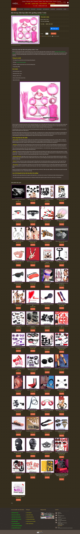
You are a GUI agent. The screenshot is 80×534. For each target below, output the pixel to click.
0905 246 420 (49, 24)
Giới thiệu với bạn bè (56, 36)
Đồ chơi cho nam (20, 9)
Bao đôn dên (53, 9)
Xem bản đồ (60, 525)
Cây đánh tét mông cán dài (61, 304)
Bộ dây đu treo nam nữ (18, 304)
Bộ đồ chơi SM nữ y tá (32, 473)
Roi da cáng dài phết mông (33, 410)
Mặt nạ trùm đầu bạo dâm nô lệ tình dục (32, 452)
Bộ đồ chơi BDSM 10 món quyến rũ (18, 473)
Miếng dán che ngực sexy (33, 241)
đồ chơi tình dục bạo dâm (21, 62)
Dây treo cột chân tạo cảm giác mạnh (33, 261)
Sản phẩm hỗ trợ (59, 9)
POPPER (65, 9)
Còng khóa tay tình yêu (47, 368)
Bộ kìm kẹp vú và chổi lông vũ (61, 220)
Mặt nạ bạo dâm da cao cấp (18, 452)
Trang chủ (14, 9)
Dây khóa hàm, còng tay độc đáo (61, 261)
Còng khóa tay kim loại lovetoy (61, 199)
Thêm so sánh (50, 36)
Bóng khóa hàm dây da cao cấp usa (61, 410)
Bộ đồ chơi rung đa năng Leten (47, 473)
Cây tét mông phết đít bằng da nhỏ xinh (47, 304)
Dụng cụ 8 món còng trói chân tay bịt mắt (18, 347)
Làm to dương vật (46, 9)
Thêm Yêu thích (44, 36)
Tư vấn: (43, 24)
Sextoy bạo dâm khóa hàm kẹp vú (18, 220)
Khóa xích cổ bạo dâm (32, 347)
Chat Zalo (55, 28)
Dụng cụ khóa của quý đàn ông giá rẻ (62, 241)
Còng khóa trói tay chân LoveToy (33, 199)
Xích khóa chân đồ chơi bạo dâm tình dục (61, 368)
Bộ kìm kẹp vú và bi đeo (47, 220)
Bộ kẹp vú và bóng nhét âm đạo (18, 241)
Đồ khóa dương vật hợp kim (47, 241)
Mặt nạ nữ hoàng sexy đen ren (47, 452)
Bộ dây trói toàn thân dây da (18, 410)
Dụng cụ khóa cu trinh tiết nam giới (18, 261)
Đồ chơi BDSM (39, 9)
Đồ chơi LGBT (33, 9)
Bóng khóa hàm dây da (32, 220)
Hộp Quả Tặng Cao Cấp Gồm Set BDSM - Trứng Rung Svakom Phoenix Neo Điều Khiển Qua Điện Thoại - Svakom (61, 474)
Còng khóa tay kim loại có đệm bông (47, 410)
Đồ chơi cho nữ (26, 9)
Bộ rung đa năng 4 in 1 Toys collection (18, 496)
